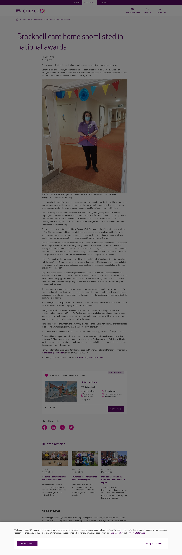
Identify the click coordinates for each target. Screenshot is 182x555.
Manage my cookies (154, 543)
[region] (91, 538)
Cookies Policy (116, 533)
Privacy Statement (136, 533)
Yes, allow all (27, 543)
